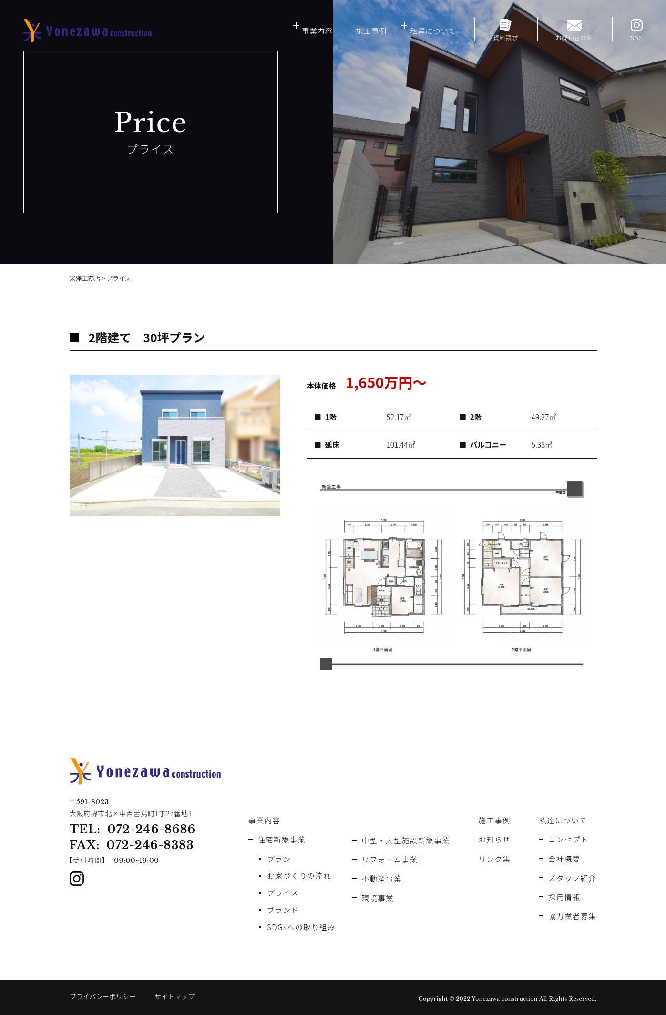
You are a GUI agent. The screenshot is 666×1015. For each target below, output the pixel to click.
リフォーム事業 (389, 859)
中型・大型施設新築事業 (405, 840)
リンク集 (495, 858)
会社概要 (564, 858)
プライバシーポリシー (103, 996)
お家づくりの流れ (299, 875)
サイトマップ (174, 996)
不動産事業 (381, 878)
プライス (283, 892)
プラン (279, 858)
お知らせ (495, 839)
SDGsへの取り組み (301, 927)
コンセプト (568, 839)
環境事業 (377, 897)
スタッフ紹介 (572, 877)
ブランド (283, 909)
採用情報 (564, 897)
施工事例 (371, 30)
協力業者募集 (572, 916)
